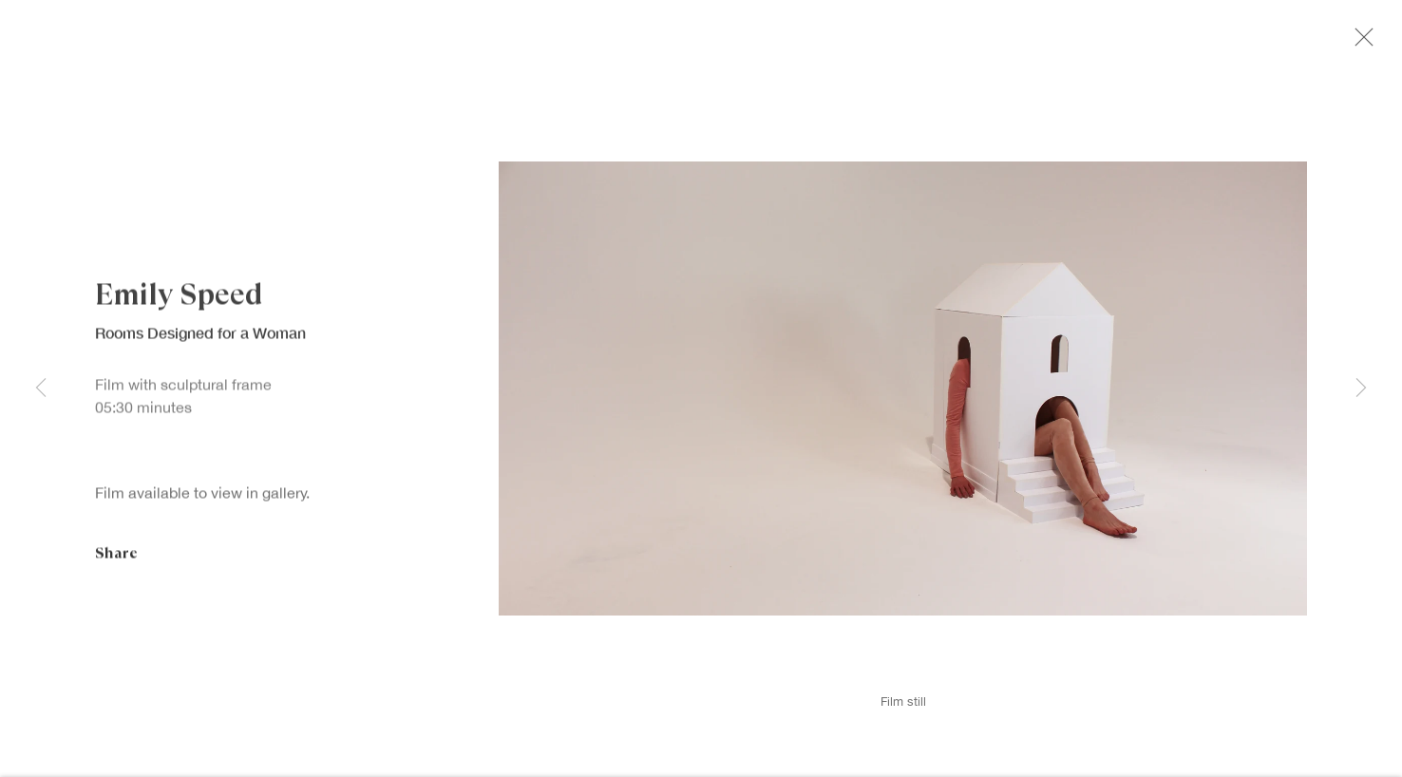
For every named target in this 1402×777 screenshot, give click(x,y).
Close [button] (1368, 42)
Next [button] (1361, 389)
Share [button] (116, 560)
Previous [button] (41, 389)
